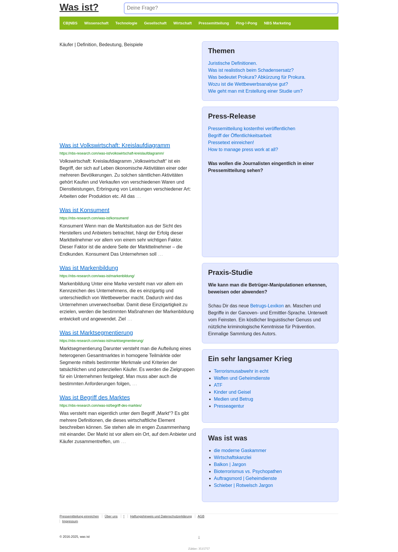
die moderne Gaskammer (240, 450)
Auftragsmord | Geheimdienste (245, 478)
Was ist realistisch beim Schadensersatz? (251, 70)
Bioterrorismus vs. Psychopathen (248, 471)
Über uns (111, 516)
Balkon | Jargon (230, 464)
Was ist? (79, 7)
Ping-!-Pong (246, 23)
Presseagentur (229, 406)
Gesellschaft (155, 23)
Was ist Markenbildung (89, 268)
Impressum (70, 521)
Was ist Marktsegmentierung (96, 332)
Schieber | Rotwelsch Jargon (243, 485)
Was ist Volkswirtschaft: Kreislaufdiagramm (115, 145)
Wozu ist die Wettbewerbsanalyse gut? (248, 84)
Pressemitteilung (214, 23)
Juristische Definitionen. (232, 63)
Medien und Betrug (233, 399)
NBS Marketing (277, 23)
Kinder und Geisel (232, 392)
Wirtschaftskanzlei (232, 457)
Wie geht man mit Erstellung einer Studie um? (255, 91)
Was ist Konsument (85, 210)
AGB (201, 516)
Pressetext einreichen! (231, 142)
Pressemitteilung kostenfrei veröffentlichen (251, 128)
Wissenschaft (96, 23)
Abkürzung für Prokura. (282, 77)
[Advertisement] (128, 96)
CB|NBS (70, 23)
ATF (218, 385)
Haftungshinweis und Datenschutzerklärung (161, 516)
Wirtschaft (182, 23)
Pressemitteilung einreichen (79, 516)
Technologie (126, 23)
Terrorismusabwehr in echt (241, 371)
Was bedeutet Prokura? (232, 77)
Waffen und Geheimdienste (242, 378)
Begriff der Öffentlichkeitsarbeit (239, 135)
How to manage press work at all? (243, 149)
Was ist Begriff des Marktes (95, 397)
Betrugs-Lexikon (267, 305)
